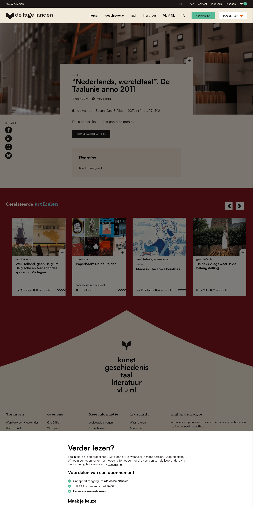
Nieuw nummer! (15, 3)
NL (180, 3)
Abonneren (203, 15)
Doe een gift (233, 15)
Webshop (216, 3)
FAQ (191, 3)
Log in (72, 456)
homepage (115, 464)
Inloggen (231, 3)
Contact (202, 3)
